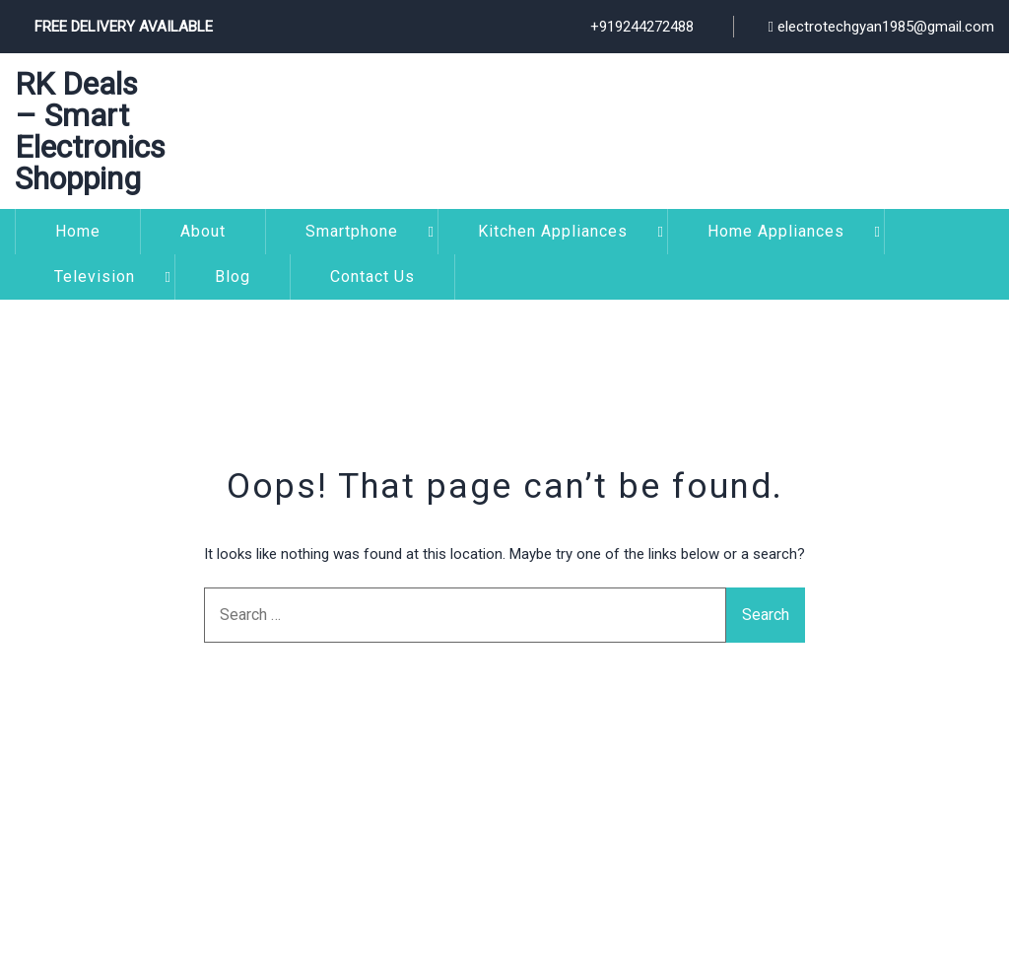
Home (78, 231)
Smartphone (351, 231)
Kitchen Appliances (553, 231)
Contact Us (372, 276)
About (203, 231)
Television (94, 276)
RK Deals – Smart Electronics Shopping (90, 131)
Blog (232, 276)
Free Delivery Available (123, 26)
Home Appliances (775, 231)
